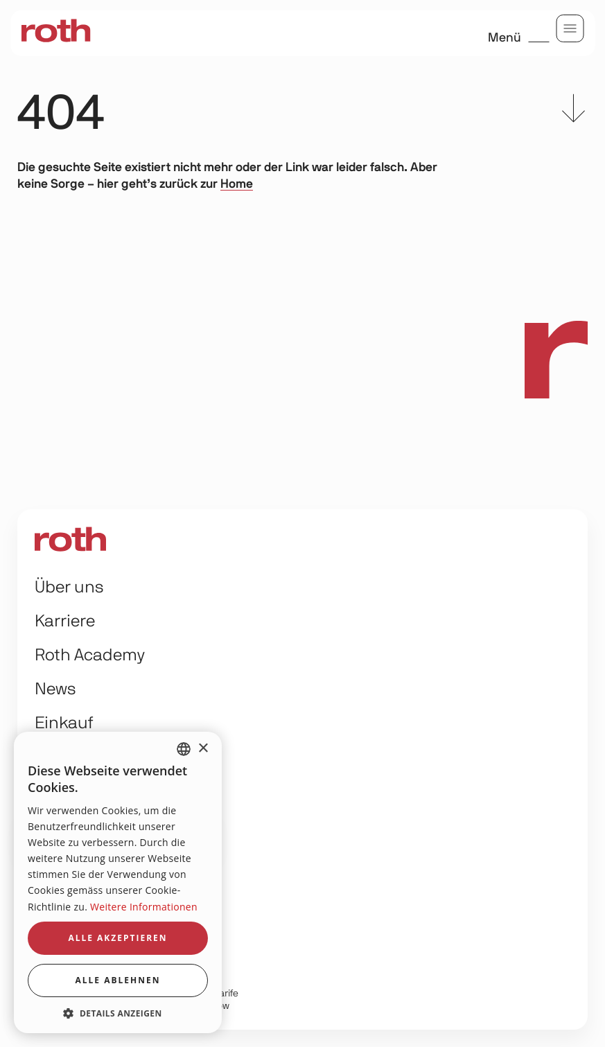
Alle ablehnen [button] (118, 980)
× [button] (203, 749)
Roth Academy (90, 655)
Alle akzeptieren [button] (117, 938)
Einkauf (64, 723)
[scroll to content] (573, 111)
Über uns (69, 587)
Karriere (65, 621)
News (55, 689)
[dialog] (118, 882)
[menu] (570, 28)
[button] (118, 1012)
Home (236, 184)
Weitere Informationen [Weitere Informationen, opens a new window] (144, 906)
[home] (55, 31)
